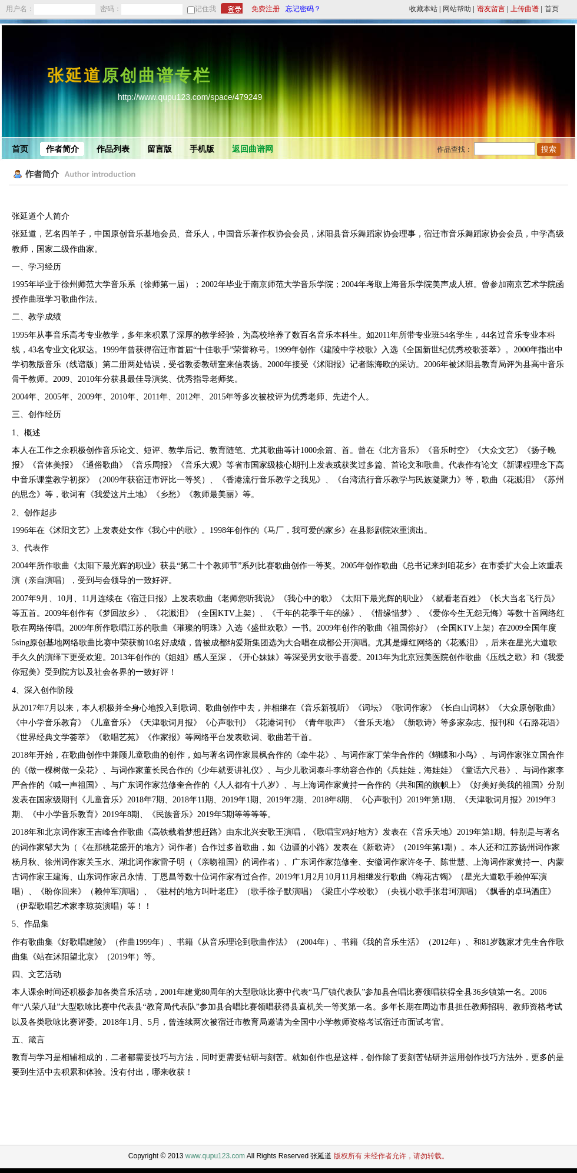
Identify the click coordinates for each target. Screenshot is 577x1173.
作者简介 (62, 149)
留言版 (159, 149)
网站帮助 (457, 9)
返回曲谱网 (252, 149)
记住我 (205, 9)
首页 (552, 9)
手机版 (202, 149)
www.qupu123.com (215, 1156)
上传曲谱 (524, 9)
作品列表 (113, 149)
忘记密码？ (303, 9)
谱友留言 (491, 9)
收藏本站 (423, 9)
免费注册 (265, 9)
